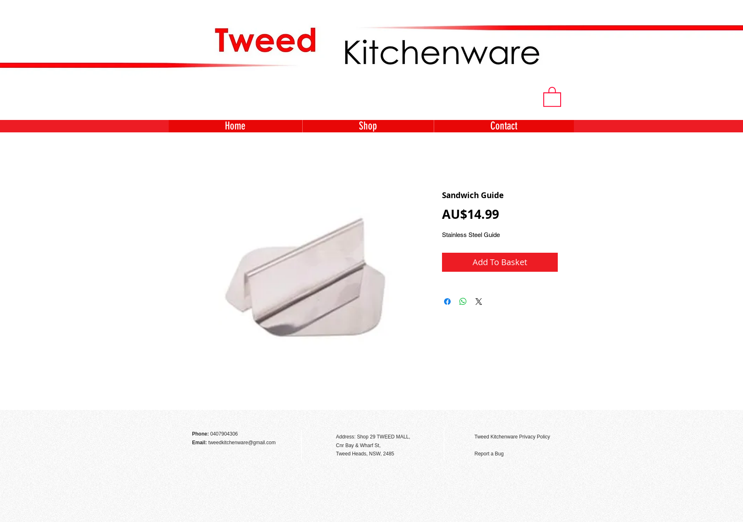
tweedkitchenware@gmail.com (242, 442)
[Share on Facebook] (447, 301)
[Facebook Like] (551, 419)
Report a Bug (489, 454)
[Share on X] (479, 301)
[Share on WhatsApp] (463, 301)
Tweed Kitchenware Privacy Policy (512, 437)
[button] (552, 96)
